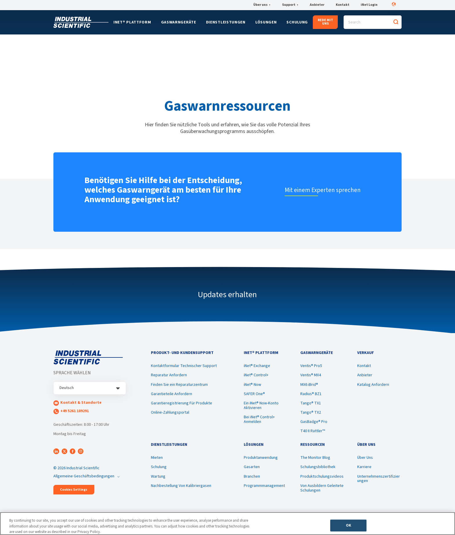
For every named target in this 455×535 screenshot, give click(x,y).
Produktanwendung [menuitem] (261, 458)
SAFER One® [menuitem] (254, 394)
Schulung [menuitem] (159, 467)
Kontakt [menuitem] (364, 366)
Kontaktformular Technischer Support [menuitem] (184, 366)
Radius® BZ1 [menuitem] (311, 394)
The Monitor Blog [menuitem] (315, 458)
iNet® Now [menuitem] (252, 385)
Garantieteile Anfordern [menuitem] (171, 394)
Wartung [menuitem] (158, 476)
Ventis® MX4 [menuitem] (310, 375)
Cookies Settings (73, 489)
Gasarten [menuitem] (252, 467)
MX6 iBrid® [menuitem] (309, 385)
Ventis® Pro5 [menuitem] (311, 366)
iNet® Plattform (132, 22)
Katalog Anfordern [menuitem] (373, 385)
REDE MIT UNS (325, 22)
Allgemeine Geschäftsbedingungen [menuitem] (83, 476)
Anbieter (317, 5)
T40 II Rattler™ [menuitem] (312, 431)
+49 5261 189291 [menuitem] (74, 411)
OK (348, 525)
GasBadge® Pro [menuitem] (313, 422)
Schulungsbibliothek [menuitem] (317, 467)
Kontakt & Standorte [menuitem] (81, 403)
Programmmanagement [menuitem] (264, 486)
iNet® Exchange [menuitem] (257, 366)
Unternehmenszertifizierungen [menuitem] (378, 479)
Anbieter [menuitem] (364, 375)
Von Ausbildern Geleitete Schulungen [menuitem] (322, 488)
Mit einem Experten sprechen (323, 190)
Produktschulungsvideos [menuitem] (322, 476)
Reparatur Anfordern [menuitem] (169, 375)
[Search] (373, 22)
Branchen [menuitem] (252, 476)
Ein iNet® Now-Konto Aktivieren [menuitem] (261, 405)
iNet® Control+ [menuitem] (256, 375)
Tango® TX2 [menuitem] (310, 412)
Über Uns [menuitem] (365, 458)
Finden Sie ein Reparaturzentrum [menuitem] (179, 385)
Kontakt (342, 5)
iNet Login (369, 5)
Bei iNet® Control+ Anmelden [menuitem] (259, 419)
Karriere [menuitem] (364, 467)
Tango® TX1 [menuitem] (310, 403)
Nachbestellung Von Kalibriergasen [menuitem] (181, 486)
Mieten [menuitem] (157, 458)
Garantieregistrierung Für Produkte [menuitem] (181, 403)
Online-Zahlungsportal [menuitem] (170, 412)
